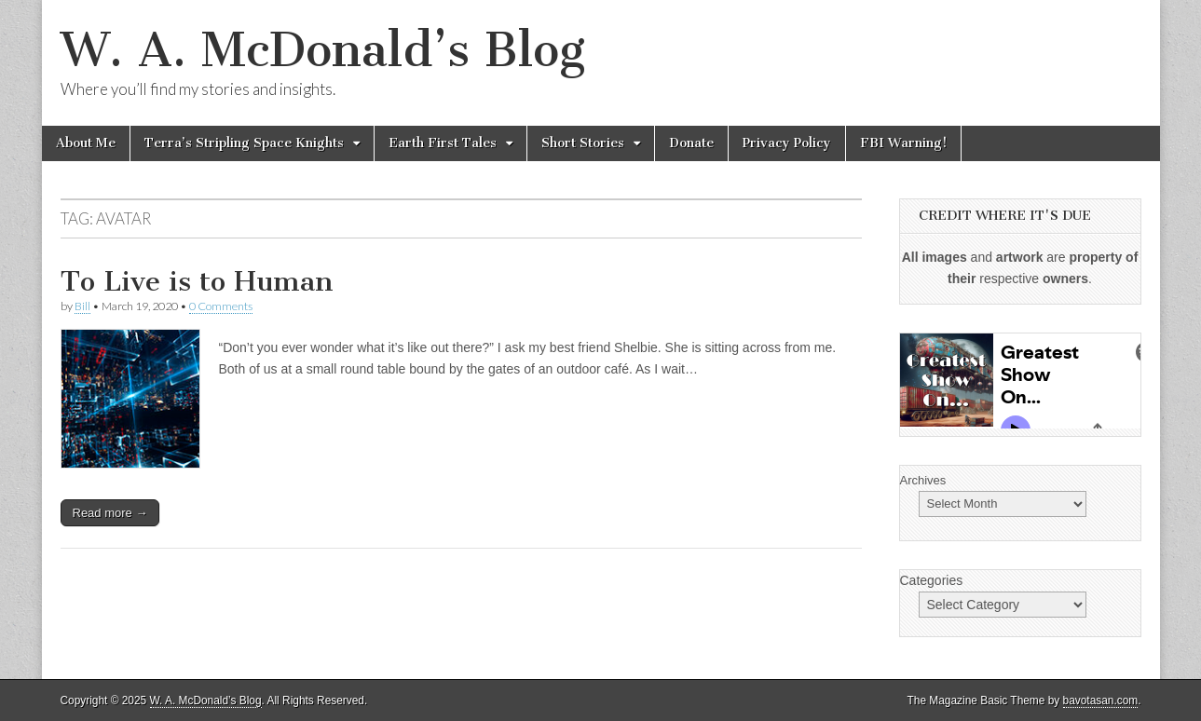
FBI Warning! (903, 143)
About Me (86, 143)
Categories (931, 580)
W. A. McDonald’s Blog (323, 49)
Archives (923, 480)
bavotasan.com (1101, 700)
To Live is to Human (197, 281)
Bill (82, 306)
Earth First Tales (443, 143)
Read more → (110, 513)
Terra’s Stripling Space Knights (244, 143)
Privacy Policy (787, 143)
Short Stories (582, 143)
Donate (691, 143)
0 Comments (220, 306)
